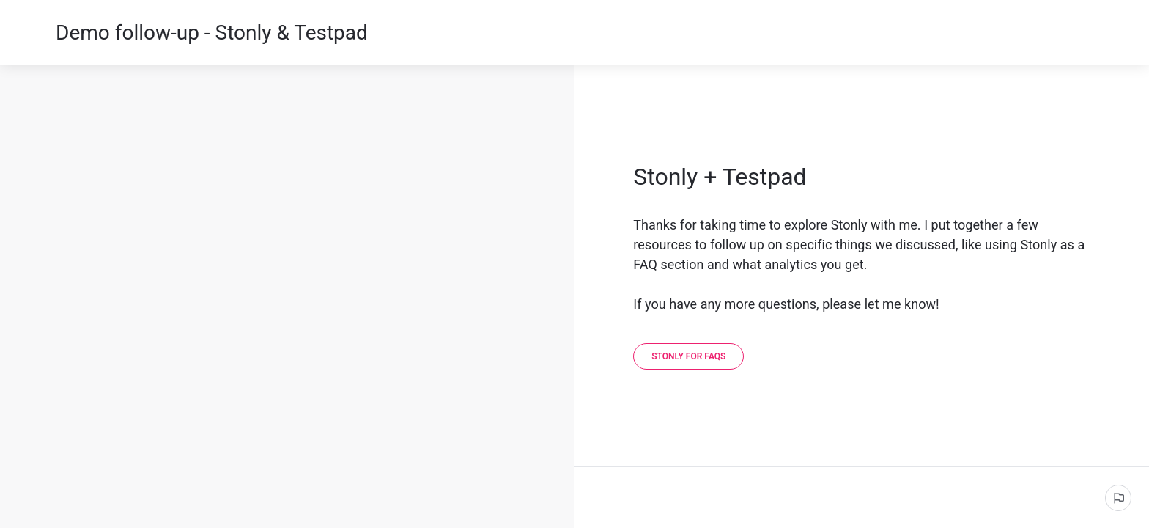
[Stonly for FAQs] (688, 356)
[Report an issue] (1118, 498)
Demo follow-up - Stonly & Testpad (212, 33)
